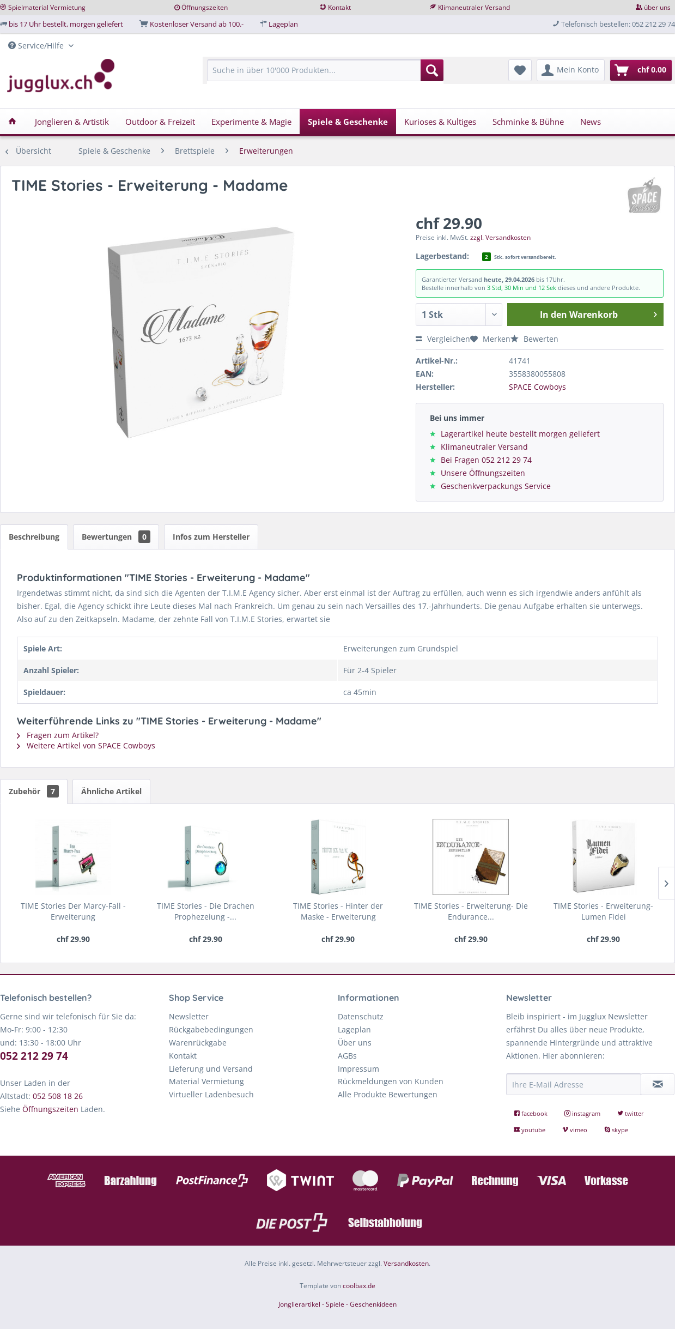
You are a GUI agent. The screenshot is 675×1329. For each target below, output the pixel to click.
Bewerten (534, 339)
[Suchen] (432, 70)
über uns (657, 7)
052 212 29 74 (34, 1056)
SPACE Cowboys (537, 387)
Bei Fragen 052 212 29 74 (486, 460)
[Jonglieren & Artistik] (72, 121)
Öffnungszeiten (204, 7)
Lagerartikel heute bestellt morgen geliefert (520, 433)
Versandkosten (406, 1263)
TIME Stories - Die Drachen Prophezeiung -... (205, 911)
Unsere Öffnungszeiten (483, 473)
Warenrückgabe (198, 1042)
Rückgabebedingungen (211, 1029)
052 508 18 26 (58, 1096)
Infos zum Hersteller (211, 536)
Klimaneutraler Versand (474, 7)
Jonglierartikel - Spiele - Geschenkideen (337, 1304)
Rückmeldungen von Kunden (390, 1081)
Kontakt (339, 7)
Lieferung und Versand (211, 1069)
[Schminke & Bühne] (528, 121)
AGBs (347, 1055)
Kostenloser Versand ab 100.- (197, 24)
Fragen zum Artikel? (58, 735)
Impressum (358, 1069)
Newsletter (189, 1016)
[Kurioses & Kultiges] (440, 121)
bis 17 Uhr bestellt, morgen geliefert (66, 24)
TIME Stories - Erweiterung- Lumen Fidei (603, 911)
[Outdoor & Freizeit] (160, 121)
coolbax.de (359, 1285)
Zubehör (34, 791)
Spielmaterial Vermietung (47, 7)
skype (616, 1130)
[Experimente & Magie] (251, 121)
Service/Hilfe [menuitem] (37, 45)
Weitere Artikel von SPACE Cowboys (86, 745)
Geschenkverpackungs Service (496, 486)
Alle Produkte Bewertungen (387, 1094)
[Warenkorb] (641, 70)
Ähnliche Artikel (111, 791)
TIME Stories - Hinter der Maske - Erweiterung (338, 911)
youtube (530, 1130)
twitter (630, 1113)
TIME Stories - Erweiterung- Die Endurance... (471, 911)
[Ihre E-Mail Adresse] (573, 1084)
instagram (583, 1113)
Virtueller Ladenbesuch (211, 1094)
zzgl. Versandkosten (500, 237)
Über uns (355, 1042)
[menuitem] (325, 75)
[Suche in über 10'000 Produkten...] (325, 70)
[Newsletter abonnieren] (657, 1084)
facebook (531, 1113)
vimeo (575, 1130)
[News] (590, 121)
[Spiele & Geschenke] (348, 121)
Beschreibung (34, 536)
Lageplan (283, 24)
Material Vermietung (206, 1081)
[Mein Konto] (571, 70)
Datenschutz (361, 1016)
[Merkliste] (520, 70)
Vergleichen (443, 339)
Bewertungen (116, 536)
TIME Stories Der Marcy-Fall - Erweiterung (73, 911)
